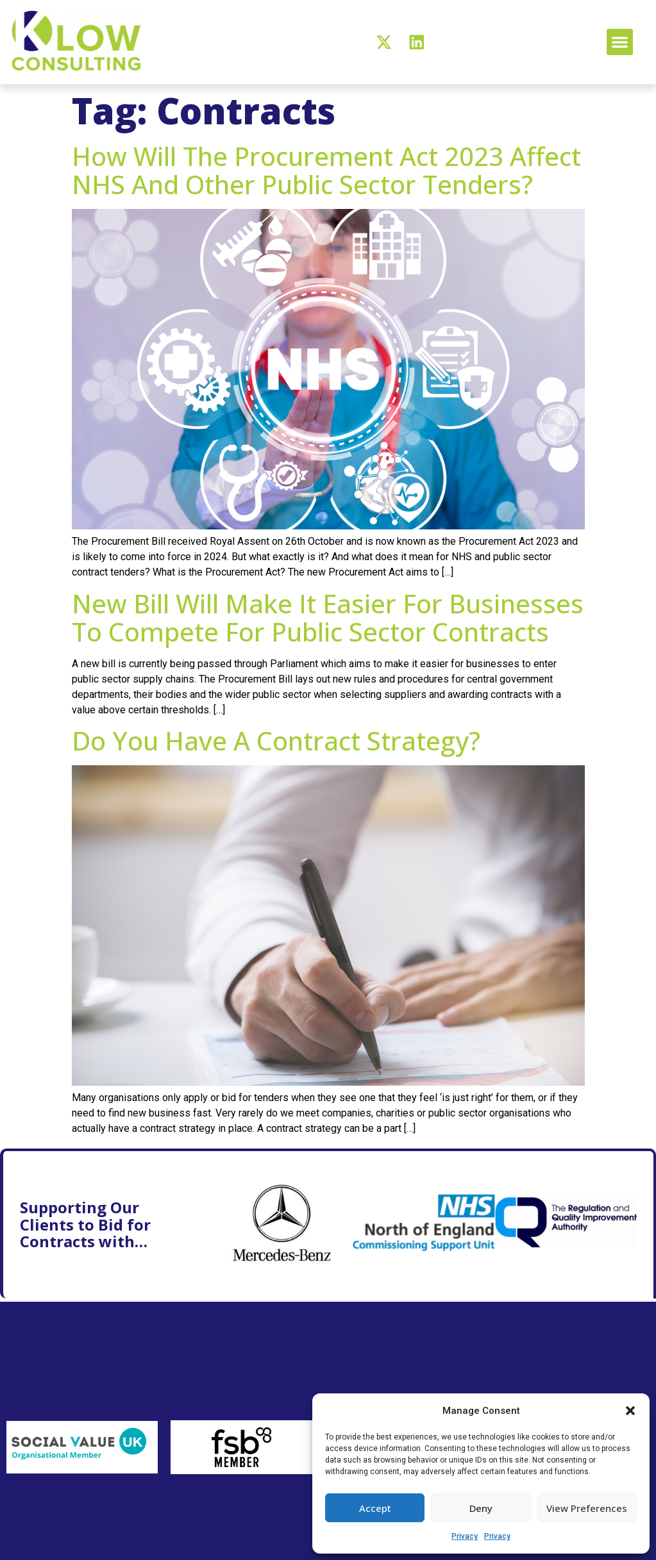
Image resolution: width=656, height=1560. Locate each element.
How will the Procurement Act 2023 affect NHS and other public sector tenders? (326, 170)
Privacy (464, 1536)
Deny (480, 1508)
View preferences (586, 1508)
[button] (630, 1410)
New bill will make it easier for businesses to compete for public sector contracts (328, 617)
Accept (375, 1508)
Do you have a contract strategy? (276, 740)
